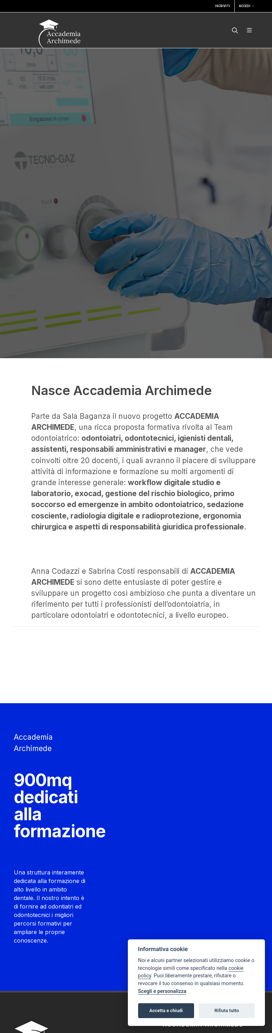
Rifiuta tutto (226, 1010)
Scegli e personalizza (162, 991)
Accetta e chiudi (166, 1010)
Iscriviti (222, 6)
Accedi (246, 6)
